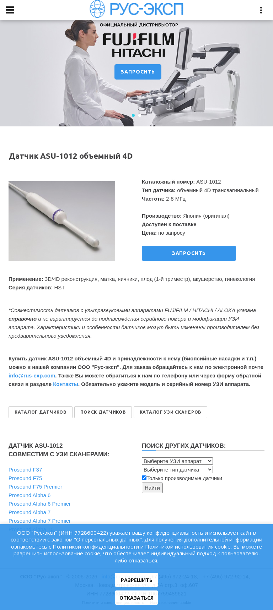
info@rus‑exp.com (32, 375)
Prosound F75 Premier (35, 487)
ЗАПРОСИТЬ (138, 72)
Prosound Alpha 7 (29, 512)
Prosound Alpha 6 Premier (40, 504)
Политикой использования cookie (188, 546)
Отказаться (136, 597)
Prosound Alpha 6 (29, 495)
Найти (152, 488)
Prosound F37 (25, 470)
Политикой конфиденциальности (96, 546)
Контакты (65, 384)
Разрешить (136, 580)
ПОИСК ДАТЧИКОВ (103, 412)
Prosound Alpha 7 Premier (40, 521)
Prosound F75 (25, 478)
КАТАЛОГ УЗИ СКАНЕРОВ (170, 412)
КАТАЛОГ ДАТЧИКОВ (40, 412)
